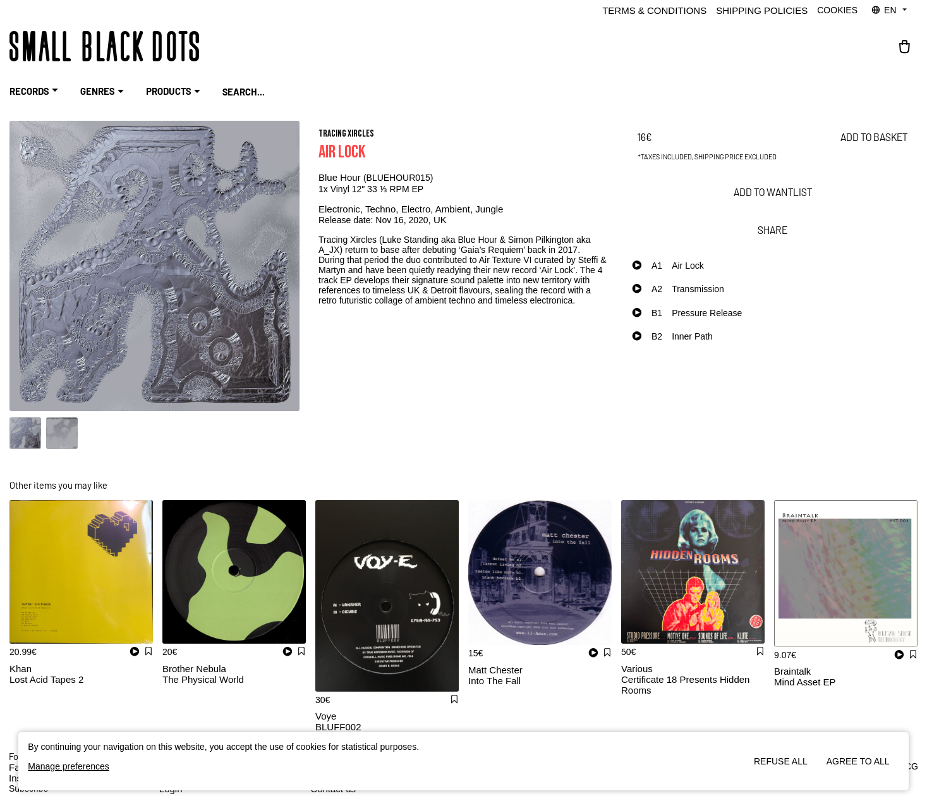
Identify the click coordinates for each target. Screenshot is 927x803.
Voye (325, 716)
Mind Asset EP (805, 682)
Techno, (383, 209)
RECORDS (35, 91)
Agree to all (858, 761)
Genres (103, 92)
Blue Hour (340, 177)
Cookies (837, 10)
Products (174, 92)
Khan (20, 668)
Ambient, (455, 209)
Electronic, (341, 209)
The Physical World (203, 679)
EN (890, 10)
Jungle (489, 209)
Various (637, 668)
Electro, (418, 209)
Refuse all (781, 761)
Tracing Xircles (346, 134)
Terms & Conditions (654, 10)
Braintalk (792, 671)
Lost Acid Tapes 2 (46, 679)
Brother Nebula (194, 668)
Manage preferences (68, 766)
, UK (437, 219)
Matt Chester (495, 670)
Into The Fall (494, 680)
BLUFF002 (338, 726)
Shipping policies (762, 10)
